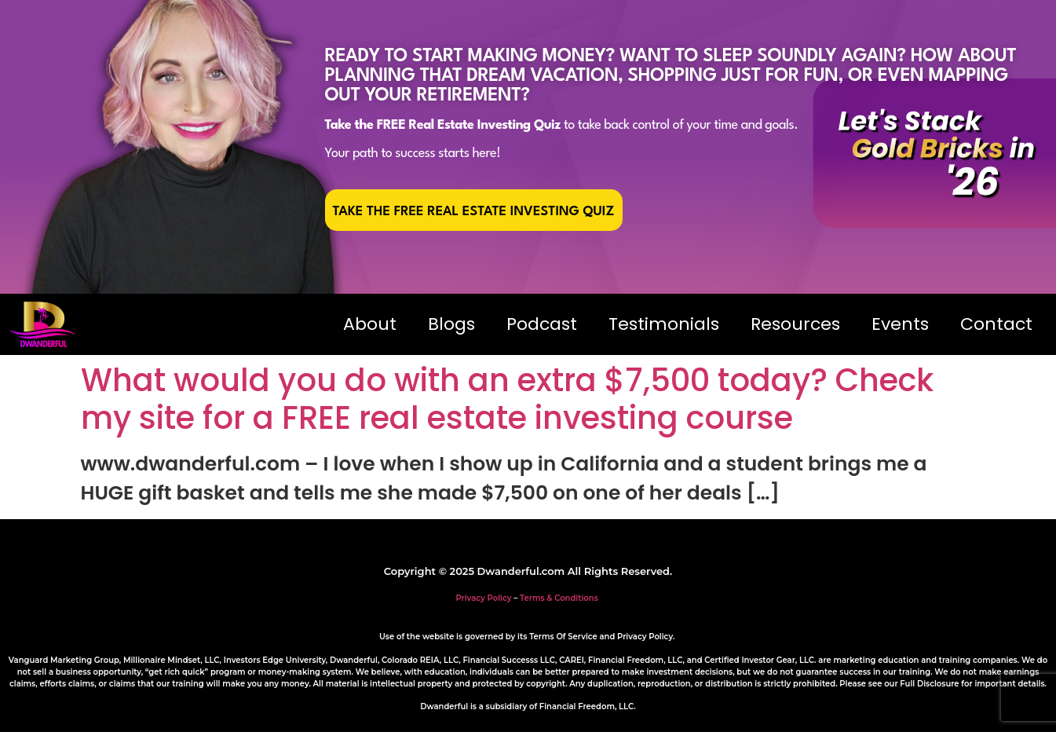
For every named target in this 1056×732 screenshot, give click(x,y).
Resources (795, 324)
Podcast (541, 324)
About (369, 324)
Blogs (451, 324)
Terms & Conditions (559, 598)
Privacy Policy (483, 598)
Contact (996, 324)
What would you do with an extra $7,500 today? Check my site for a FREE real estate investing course (507, 399)
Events (900, 324)
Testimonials (663, 324)
